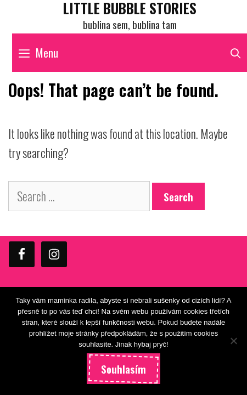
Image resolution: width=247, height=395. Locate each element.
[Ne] (233, 340)
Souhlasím (123, 368)
